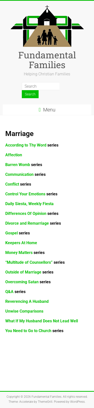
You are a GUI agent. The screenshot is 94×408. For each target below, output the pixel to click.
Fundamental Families (47, 60)
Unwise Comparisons (24, 311)
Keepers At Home (21, 242)
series (31, 194)
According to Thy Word (31, 145)
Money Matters (25, 252)
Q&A (15, 291)
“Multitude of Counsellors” (29, 262)
